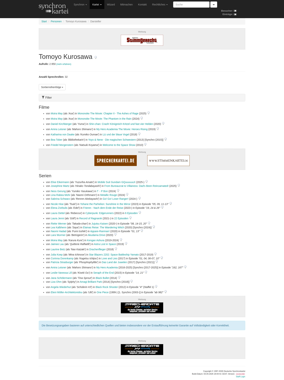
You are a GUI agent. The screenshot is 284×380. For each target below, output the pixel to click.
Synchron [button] (80, 4)
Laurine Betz (58, 249)
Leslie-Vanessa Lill (61, 272)
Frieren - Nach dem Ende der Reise (103, 207)
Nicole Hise (57, 204)
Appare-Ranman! (100, 231)
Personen (56, 21)
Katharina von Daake (62, 134)
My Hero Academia (107, 267)
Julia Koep (56, 254)
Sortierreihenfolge (52, 87)
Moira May (56, 113)
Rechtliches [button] (160, 4)
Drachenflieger (97, 249)
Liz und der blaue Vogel (116, 134)
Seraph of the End (103, 272)
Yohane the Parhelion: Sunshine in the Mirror (105, 204)
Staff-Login (240, 376)
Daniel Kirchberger (61, 123)
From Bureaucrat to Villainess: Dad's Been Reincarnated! (136, 185)
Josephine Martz (60, 185)
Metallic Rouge (108, 195)
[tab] (142, 97)
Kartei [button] (96, 4)
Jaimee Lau (57, 244)
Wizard (111, 4)
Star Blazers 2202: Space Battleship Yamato (114, 254)
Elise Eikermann (60, 182)
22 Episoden (121, 218)
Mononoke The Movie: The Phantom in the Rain (104, 118)
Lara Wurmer (58, 235)
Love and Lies (109, 258)
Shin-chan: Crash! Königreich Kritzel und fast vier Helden (121, 123)
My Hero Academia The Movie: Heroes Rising (122, 129)
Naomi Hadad (58, 231)
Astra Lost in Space (105, 244)
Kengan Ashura (95, 240)
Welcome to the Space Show (119, 145)
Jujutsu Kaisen (99, 223)
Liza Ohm (56, 281)
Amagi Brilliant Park (91, 281)
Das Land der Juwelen (114, 262)
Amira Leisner (58, 129)
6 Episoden (132, 213)
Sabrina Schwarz (60, 198)
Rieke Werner (58, 223)
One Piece (102, 292)
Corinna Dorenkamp (62, 258)
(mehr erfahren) (63, 64)
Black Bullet (102, 278)
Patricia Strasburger (62, 262)
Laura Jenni (57, 218)
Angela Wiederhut (61, 287)
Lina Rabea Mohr (60, 195)
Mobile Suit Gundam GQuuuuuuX (116, 182)
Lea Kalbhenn (58, 227)
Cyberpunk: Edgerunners (99, 213)
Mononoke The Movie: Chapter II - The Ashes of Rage (108, 113)
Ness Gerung (58, 191)
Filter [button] (47, 97)
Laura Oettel (58, 213)
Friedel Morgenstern (62, 145)
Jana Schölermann (61, 278)
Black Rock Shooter (107, 287)
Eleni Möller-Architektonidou (66, 292)
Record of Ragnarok (90, 218)
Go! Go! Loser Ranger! (115, 198)
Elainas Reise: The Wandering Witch (103, 227)
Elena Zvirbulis (59, 207)
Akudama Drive (96, 235)
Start (44, 21)
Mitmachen (126, 4)
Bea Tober (56, 139)
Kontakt (142, 4)
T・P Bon (102, 191)
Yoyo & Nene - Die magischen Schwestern (112, 139)
